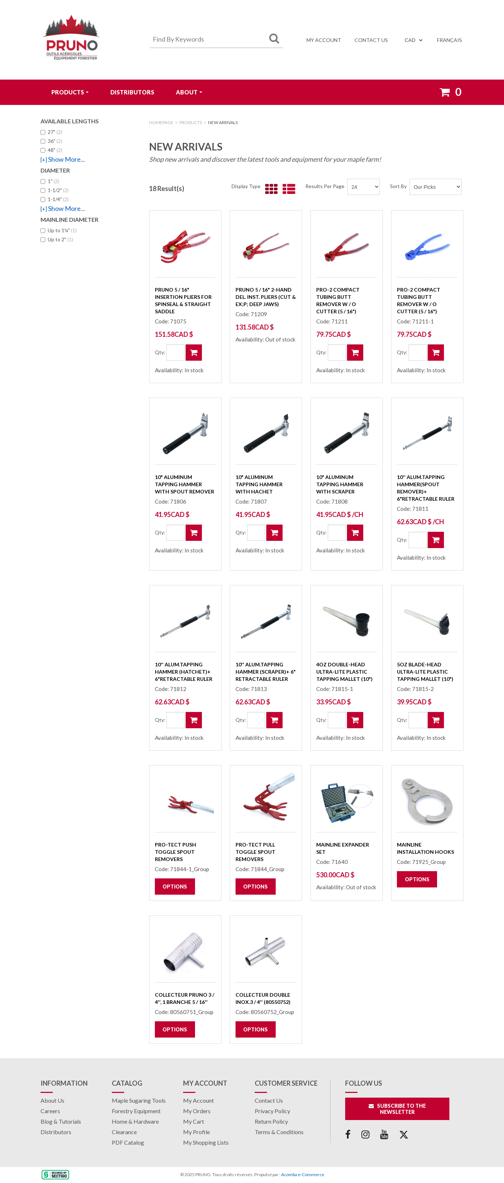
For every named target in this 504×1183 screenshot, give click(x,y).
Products (70, 92)
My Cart (193, 1121)
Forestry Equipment (136, 1110)
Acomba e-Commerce (302, 1174)
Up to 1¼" (59, 230)
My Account (323, 40)
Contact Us (269, 1100)
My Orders (197, 1110)
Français (449, 40)
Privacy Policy (272, 1110)
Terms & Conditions (279, 1131)
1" (50, 181)
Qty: (160, 352)
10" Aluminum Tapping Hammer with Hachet (259, 484)
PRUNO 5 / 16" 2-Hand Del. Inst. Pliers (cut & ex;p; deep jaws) (266, 297)
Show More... (63, 159)
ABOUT (189, 92)
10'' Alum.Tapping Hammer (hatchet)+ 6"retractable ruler (183, 671)
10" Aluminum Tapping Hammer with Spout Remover (184, 484)
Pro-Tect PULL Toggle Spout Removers (255, 851)
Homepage (161, 122)
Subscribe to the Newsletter (397, 1109)
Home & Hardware (135, 1121)
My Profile (196, 1131)
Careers (50, 1110)
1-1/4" (55, 199)
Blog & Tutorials (61, 1121)
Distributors (132, 92)
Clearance (124, 1131)
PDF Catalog (128, 1142)
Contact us (371, 40)
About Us (52, 1100)
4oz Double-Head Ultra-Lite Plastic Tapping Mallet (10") (344, 671)
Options (174, 886)
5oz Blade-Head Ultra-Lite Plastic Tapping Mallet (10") (425, 671)
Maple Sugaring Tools (139, 1100)
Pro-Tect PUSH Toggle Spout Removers (175, 851)
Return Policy (271, 1121)
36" (51, 141)
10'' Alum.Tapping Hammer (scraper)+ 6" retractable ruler (266, 671)
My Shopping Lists (206, 1142)
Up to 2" (57, 239)
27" (51, 132)
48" (51, 150)
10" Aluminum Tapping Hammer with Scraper (339, 484)
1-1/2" (55, 190)
